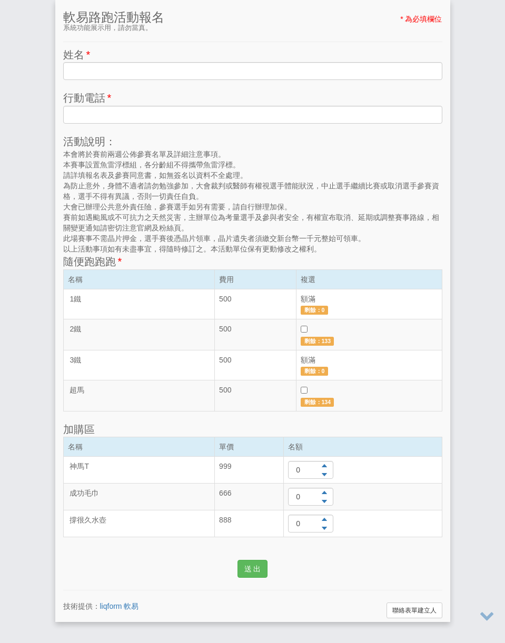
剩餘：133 (317, 341)
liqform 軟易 (119, 606)
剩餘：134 (317, 402)
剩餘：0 (314, 310)
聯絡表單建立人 (414, 610)
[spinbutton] (310, 470)
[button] (324, 465)
